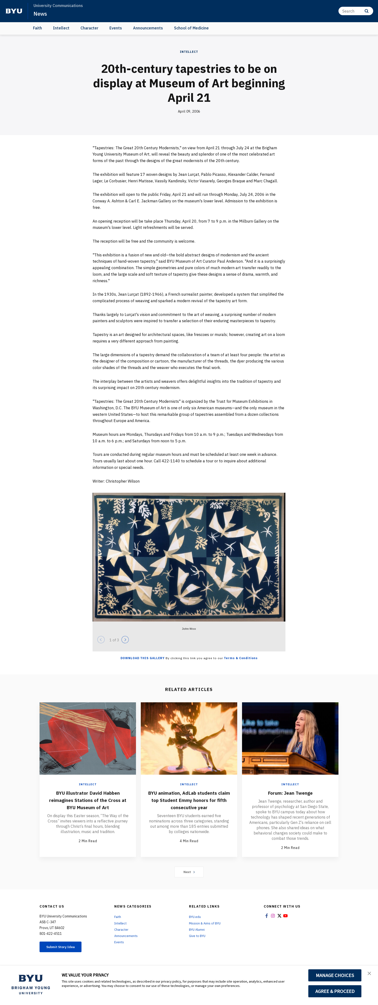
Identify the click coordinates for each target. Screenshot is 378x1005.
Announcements (148, 28)
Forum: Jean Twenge (290, 792)
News (41, 13)
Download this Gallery (143, 658)
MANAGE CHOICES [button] (335, 975)
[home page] (14, 11)
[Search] (355, 11)
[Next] (125, 639)
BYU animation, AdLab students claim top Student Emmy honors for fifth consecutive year (189, 803)
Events (115, 28)
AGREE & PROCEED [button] (335, 991)
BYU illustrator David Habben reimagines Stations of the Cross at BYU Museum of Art (87, 800)
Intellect (61, 28)
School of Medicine (191, 28)
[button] (370, 974)
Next (189, 872)
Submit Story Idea (64, 947)
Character (89, 28)
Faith (37, 28)
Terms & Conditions (241, 658)
